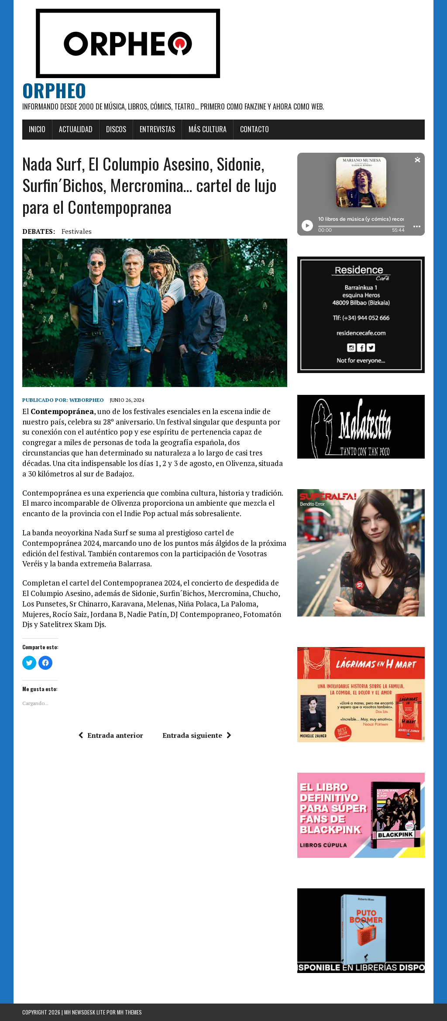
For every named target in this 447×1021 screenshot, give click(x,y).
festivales (77, 231)
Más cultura (208, 129)
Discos (116, 129)
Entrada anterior (110, 735)
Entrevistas (157, 129)
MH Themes (129, 1012)
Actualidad (76, 129)
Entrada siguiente (196, 735)
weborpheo (86, 400)
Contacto (254, 129)
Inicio (37, 129)
